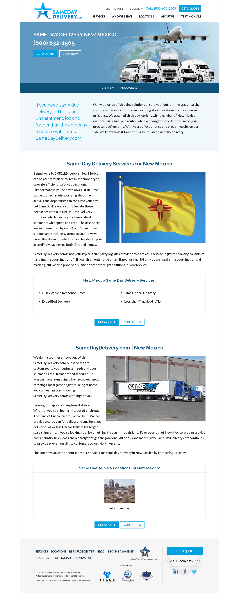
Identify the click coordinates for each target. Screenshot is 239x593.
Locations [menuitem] (146, 16)
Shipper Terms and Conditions (76, 580)
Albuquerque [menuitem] (129, 87)
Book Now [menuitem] (136, 8)
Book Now (72, 53)
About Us (42, 557)
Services (41, 551)
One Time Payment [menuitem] (115, 8)
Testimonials (61, 557)
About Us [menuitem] (167, 16)
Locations (57, 551)
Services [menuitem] (98, 16)
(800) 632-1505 (189, 560)
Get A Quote (190, 8)
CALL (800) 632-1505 (161, 8)
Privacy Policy (55, 580)
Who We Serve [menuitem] (122, 16)
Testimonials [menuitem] (191, 16)
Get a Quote (46, 53)
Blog (98, 551)
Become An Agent (117, 551)
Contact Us (81, 557)
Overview (108, 87)
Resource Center (80, 551)
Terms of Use (42, 580)
